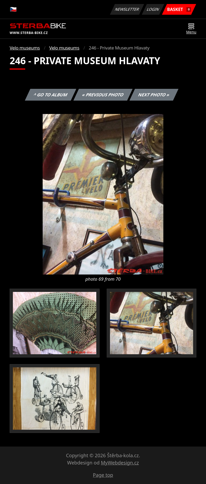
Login (153, 9)
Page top (103, 475)
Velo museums (25, 48)
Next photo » (154, 95)
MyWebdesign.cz (120, 462)
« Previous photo (103, 95)
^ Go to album (50, 95)
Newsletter (127, 9)
